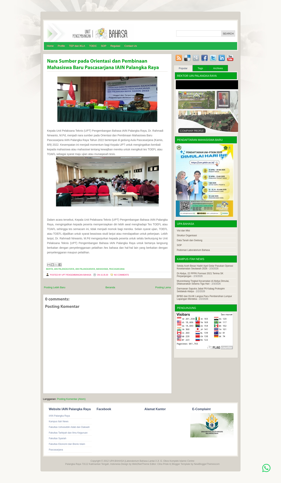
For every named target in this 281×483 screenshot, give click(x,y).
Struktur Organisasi (187, 235)
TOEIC (93, 45)
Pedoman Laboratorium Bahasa (193, 250)
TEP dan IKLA (77, 45)
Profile (61, 45)
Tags (200, 68)
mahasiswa (102, 269)
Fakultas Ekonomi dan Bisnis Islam (67, 444)
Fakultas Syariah (57, 438)
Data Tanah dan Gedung (189, 240)
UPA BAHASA (116, 461)
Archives (218, 68)
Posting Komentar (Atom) (71, 399)
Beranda (110, 287)
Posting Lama (163, 287)
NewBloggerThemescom (207, 464)
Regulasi (115, 45)
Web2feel (137, 464)
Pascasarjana (116, 269)
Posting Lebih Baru (54, 287)
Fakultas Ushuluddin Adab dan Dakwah (69, 427)
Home (50, 45)
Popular (183, 68)
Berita (49, 269)
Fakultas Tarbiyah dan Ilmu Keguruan (68, 432)
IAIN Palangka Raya (64, 269)
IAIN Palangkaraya (85, 269)
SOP (103, 45)
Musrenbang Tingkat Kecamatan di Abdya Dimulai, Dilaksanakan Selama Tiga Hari (203, 282)
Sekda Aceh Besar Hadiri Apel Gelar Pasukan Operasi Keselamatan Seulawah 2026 (205, 267)
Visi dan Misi (183, 230)
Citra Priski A (164, 464)
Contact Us (130, 45)
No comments (121, 275)
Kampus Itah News (58, 421)
